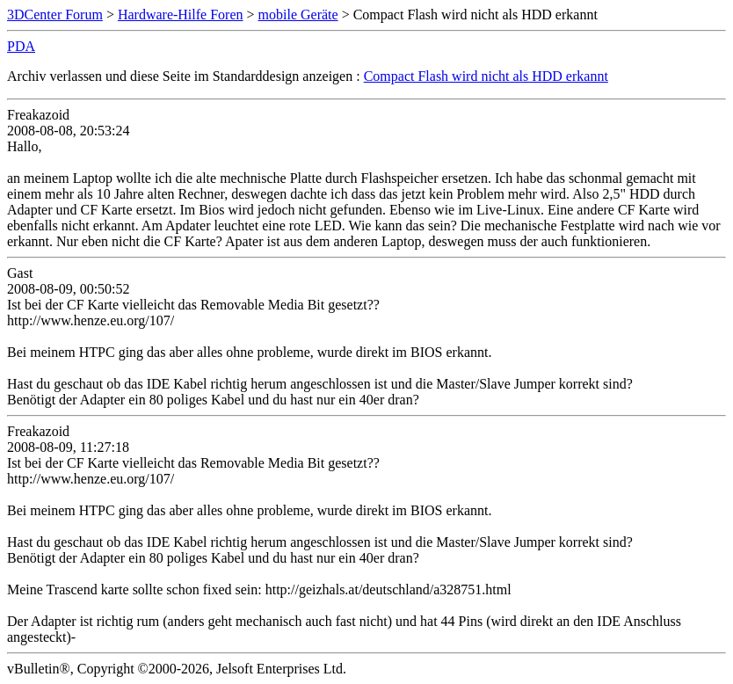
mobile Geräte (298, 14)
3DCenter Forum (55, 14)
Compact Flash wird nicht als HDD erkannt (486, 76)
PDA (21, 46)
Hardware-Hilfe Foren (180, 14)
